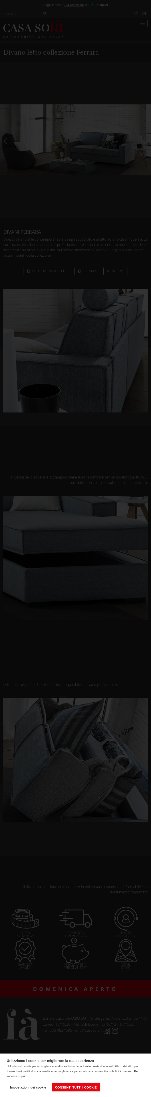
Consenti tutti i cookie (76, 1087)
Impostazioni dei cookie (28, 1087)
